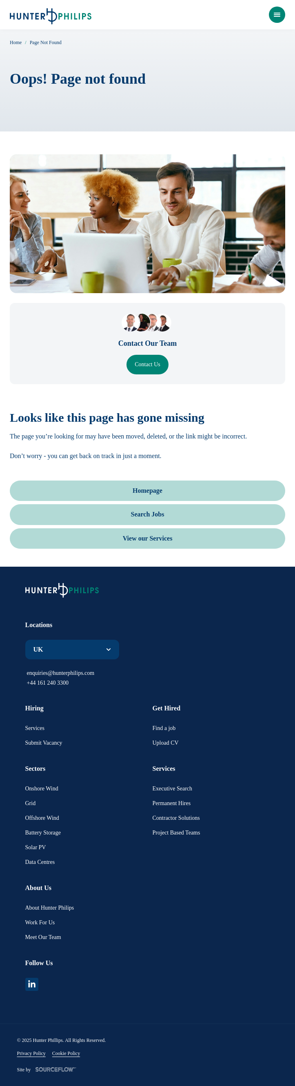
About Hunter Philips (49, 908)
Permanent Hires (172, 803)
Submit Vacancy (43, 743)
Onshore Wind (41, 789)
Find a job (164, 728)
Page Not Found (46, 42)
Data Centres (40, 862)
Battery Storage (43, 833)
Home (16, 42)
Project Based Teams (176, 833)
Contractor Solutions (176, 818)
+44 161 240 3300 (48, 683)
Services (34, 728)
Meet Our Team (43, 937)
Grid (30, 803)
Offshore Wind (42, 818)
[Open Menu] (277, 15)
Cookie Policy (66, 1053)
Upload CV (166, 743)
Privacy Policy (31, 1053)
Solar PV (35, 847)
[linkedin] (31, 984)
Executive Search (173, 789)
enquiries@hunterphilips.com (61, 673)
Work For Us (40, 922)
